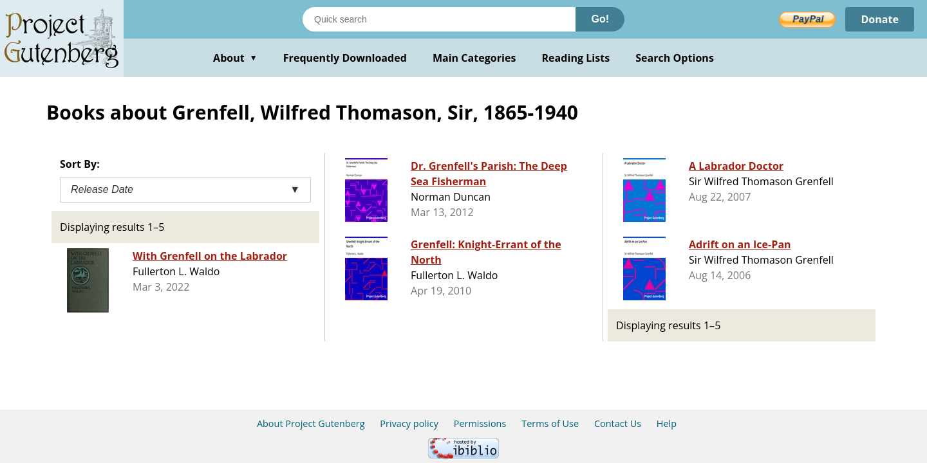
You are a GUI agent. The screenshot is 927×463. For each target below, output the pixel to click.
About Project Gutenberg (311, 423)
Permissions (480, 423)
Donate (880, 19)
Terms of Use (550, 423)
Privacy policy (409, 423)
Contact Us (617, 423)
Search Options (674, 58)
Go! (600, 19)
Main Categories (474, 58)
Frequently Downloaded (345, 58)
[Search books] (439, 19)
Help (667, 423)
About (235, 58)
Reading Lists (576, 58)
